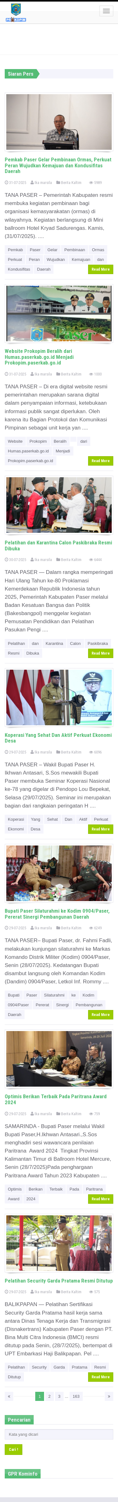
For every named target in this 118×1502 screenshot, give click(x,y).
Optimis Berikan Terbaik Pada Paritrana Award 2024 (56, 1099)
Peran (34, 259)
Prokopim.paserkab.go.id (30, 460)
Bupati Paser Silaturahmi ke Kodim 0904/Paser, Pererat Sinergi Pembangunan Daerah (57, 914)
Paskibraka (98, 643)
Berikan (35, 1189)
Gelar (53, 249)
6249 (95, 928)
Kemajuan (81, 259)
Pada (74, 1189)
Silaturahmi (54, 995)
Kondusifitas (19, 269)
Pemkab (15, 249)
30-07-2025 (15, 560)
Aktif (83, 819)
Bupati (14, 995)
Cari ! (13, 1449)
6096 (95, 752)
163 (76, 1396)
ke (73, 995)
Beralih (60, 441)
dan (100, 259)
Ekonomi (16, 829)
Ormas (98, 249)
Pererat (42, 1004)
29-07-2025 (15, 752)
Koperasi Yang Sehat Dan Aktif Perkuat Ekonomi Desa (58, 738)
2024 (31, 1199)
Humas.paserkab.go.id (28, 451)
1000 (95, 374)
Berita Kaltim (68, 183)
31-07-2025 (15, 183)
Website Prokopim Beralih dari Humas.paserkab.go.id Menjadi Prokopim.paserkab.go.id (39, 357)
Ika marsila (41, 183)
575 (94, 1292)
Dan (68, 819)
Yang (35, 819)
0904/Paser (18, 1004)
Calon (75, 643)
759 (94, 1114)
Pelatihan (16, 643)
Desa (35, 829)
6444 (95, 560)
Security (39, 1367)
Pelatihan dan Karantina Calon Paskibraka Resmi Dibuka (58, 545)
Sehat (52, 819)
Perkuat (15, 259)
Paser (35, 249)
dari (83, 441)
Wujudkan (56, 259)
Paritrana (94, 1189)
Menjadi (63, 451)
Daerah (44, 269)
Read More (101, 269)
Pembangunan (89, 1004)
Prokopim (38, 441)
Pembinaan (74, 249)
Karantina (54, 643)
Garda (59, 1367)
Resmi (14, 653)
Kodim (88, 995)
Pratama (79, 1367)
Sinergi (62, 1004)
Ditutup (14, 1377)
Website (15, 441)
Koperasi (16, 819)
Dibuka (32, 653)
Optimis (15, 1189)
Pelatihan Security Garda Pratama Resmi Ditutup (59, 1281)
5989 (95, 183)
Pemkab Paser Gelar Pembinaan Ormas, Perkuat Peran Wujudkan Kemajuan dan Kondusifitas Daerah (58, 165)
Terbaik (56, 1189)
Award (14, 1199)
